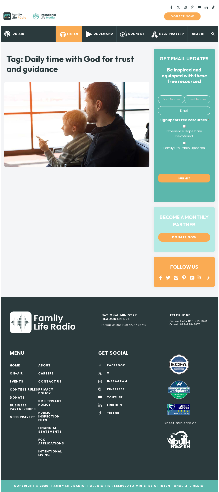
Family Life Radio (62, 17)
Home (15, 365)
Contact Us (50, 381)
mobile (209, 16)
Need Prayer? (22, 417)
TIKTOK (113, 413)
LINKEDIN (199, 277)
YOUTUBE (192, 277)
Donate (17, 397)
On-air (16, 373)
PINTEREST (184, 277)
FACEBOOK (116, 365)
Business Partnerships (23, 407)
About (44, 365)
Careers (46, 373)
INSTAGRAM (176, 277)
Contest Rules (24, 389)
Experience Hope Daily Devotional (184, 134)
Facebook (160, 277)
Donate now (182, 16)
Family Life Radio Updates (184, 148)
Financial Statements (50, 430)
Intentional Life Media (181, 486)
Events (16, 381)
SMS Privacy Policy (50, 403)
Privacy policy (45, 391)
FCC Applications (51, 441)
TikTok (207, 277)
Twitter (168, 277)
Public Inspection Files (49, 416)
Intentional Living (50, 453)
